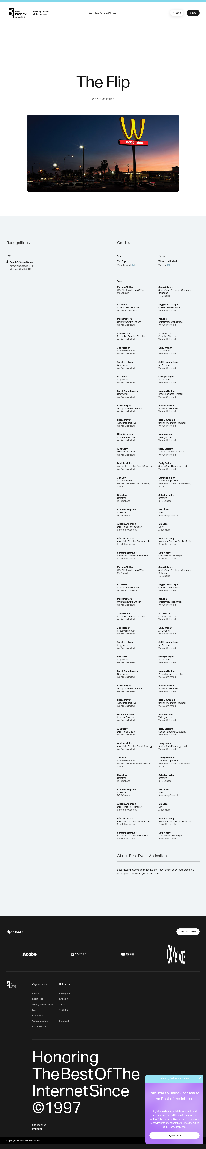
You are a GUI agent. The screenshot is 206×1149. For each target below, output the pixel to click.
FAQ (34, 1010)
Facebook (64, 1021)
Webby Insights (40, 1021)
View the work (124, 265)
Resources (37, 999)
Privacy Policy (39, 1027)
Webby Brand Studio (42, 1004)
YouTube (63, 1010)
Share (193, 13)
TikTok (62, 1004)
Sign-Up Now (174, 1135)
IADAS (35, 993)
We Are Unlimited (103, 99)
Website (162, 265)
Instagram (64, 993)
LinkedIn (63, 999)
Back (176, 12)
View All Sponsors (188, 931)
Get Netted (37, 1016)
